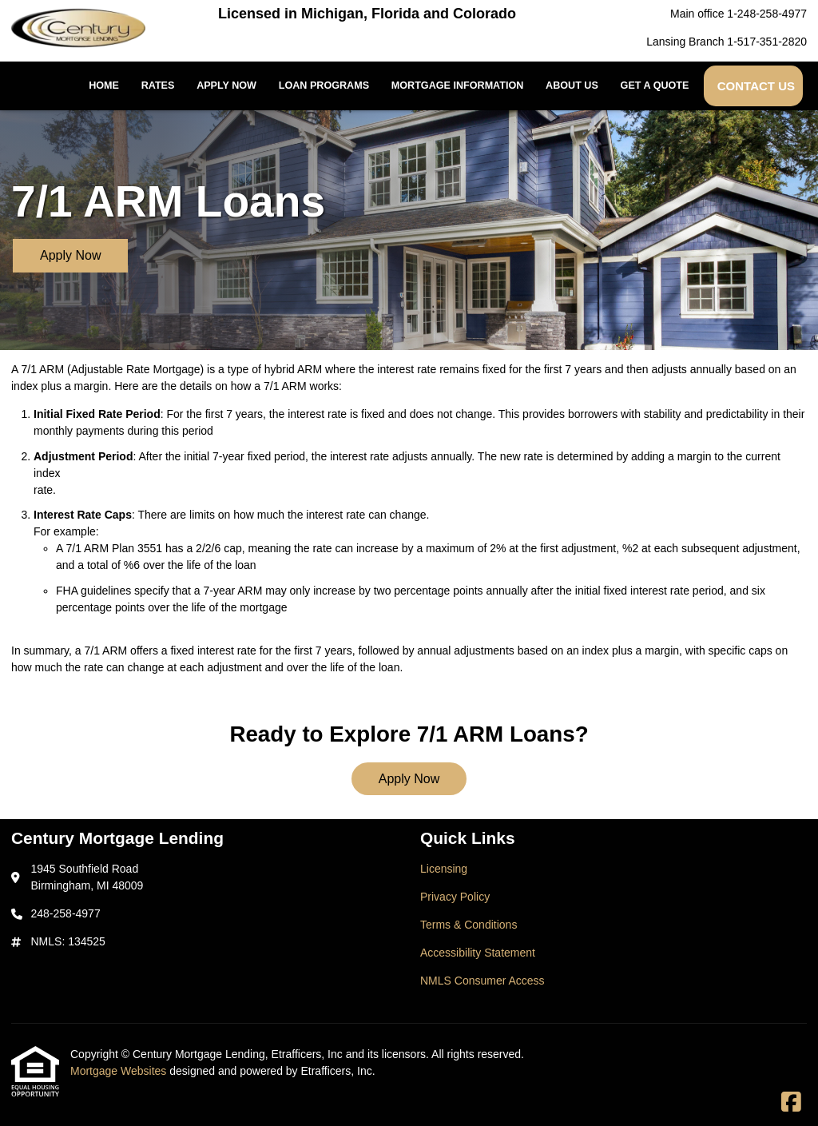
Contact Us (756, 86)
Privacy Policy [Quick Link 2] (455, 896)
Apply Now (226, 85)
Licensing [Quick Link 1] (443, 868)
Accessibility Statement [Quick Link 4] (477, 952)
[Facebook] (791, 1103)
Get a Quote (655, 85)
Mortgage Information (457, 85)
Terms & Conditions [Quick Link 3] (468, 924)
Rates (158, 85)
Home (104, 85)
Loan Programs (324, 85)
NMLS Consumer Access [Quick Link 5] (482, 980)
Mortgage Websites (119, 1070)
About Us (572, 85)
